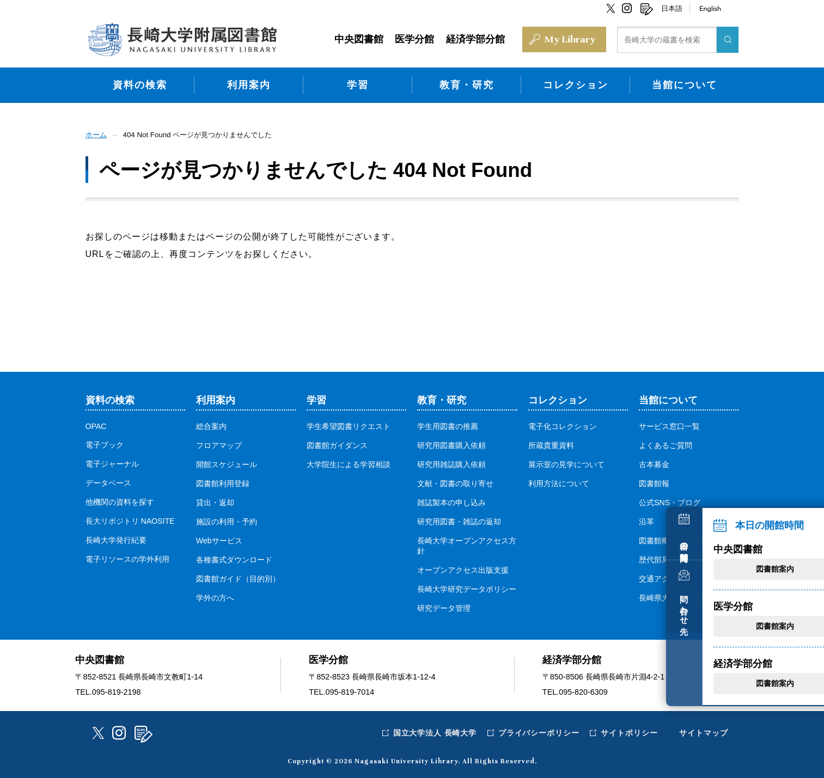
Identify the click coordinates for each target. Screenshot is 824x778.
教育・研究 (467, 83)
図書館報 (654, 481)
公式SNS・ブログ (670, 501)
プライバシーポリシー (537, 731)
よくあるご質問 (665, 443)
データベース (108, 481)
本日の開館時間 (804, 537)
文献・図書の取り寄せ (455, 481)
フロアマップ (219, 443)
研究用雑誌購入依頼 (451, 462)
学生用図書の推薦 (447, 424)
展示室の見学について (566, 462)
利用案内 (249, 83)
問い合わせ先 (804, 603)
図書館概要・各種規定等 (681, 539)
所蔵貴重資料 (551, 443)
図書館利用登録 (222, 481)
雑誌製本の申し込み (451, 501)
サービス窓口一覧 (669, 424)
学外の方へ (215, 596)
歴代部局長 (658, 558)
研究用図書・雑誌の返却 (459, 520)
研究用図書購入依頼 (451, 443)
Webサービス (219, 539)
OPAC (96, 424)
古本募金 (654, 462)
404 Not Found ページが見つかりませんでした (204, 133)
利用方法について (558, 481)
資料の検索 (140, 83)
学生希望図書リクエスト (348, 424)
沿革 (646, 520)
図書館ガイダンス (337, 443)
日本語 (671, 8)
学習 (358, 83)
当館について (684, 83)
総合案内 (211, 424)
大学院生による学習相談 (348, 462)
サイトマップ (703, 731)
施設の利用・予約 (226, 520)
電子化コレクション (562, 424)
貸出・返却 (215, 501)
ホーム (97, 133)
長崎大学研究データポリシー (466, 587)
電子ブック (105, 443)
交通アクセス (662, 577)
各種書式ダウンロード (234, 558)
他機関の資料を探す (120, 500)
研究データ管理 (444, 606)
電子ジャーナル (112, 462)
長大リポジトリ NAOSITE (130, 519)
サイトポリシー (628, 731)
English (710, 8)
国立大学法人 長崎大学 (432, 731)
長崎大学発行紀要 (116, 538)
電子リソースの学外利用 (127, 557)
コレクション (575, 83)
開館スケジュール (226, 462)
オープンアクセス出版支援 (463, 568)
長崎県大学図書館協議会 (681, 596)
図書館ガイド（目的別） (238, 577)
